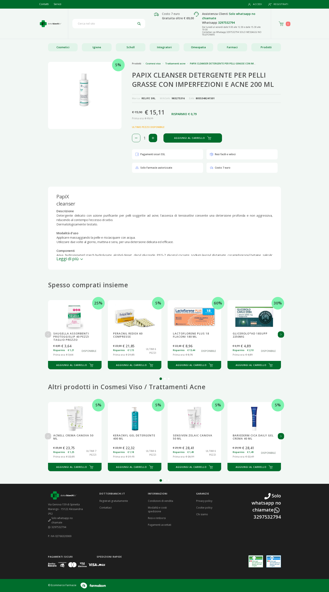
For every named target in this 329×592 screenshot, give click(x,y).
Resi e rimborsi (157, 518)
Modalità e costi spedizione (157, 509)
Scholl (131, 47)
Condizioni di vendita (160, 501)
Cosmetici (62, 47)
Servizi (57, 4)
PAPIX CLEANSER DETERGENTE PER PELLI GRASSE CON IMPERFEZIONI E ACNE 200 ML (237, 63)
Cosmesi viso (153, 63)
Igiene (97, 47)
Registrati (278, 4)
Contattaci (105, 507)
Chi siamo (202, 514)
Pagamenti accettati (159, 525)
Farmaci (232, 47)
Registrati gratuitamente (113, 501)
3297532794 (226, 23)
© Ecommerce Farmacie (62, 585)
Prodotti (266, 47)
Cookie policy (204, 507)
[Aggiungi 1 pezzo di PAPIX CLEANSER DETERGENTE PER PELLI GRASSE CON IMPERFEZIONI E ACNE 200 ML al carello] (153, 138)
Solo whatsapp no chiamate (60, 520)
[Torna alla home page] (51, 23)
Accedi (255, 4)
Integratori (164, 47)
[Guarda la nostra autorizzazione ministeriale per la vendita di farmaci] (255, 561)
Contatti (44, 4)
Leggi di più (70, 259)
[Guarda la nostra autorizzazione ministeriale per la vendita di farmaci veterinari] (273, 561)
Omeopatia (198, 47)
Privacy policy (204, 501)
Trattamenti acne (175, 63)
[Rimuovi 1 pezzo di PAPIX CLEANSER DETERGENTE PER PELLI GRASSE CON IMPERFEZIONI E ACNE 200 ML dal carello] (136, 138)
